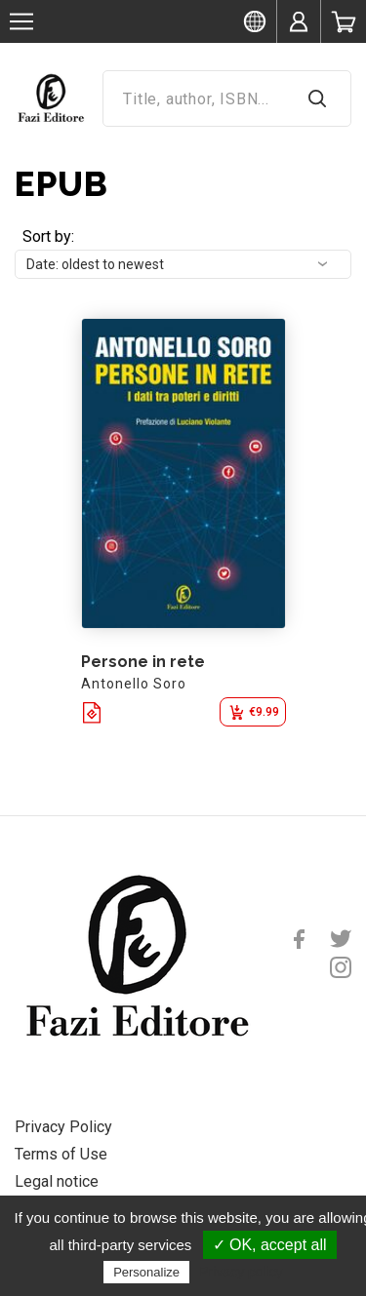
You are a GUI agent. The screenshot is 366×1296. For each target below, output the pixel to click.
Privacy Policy (63, 1127)
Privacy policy (241, 1271)
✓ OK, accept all (270, 1245)
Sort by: (48, 236)
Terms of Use (61, 1154)
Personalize (146, 1272)
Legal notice (57, 1181)
